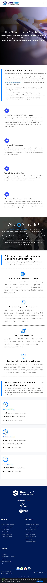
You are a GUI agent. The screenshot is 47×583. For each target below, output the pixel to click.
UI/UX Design (5, 529)
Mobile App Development (8, 524)
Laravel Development (31, 541)
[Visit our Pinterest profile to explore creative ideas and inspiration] (40, 572)
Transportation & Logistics (8, 556)
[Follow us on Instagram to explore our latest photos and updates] (42, 572)
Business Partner (23, 500)
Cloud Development (7, 534)
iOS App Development (31, 529)
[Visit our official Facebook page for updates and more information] (32, 572)
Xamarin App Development (13, 82)
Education (4, 559)
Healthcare (4, 554)
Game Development (7, 536)
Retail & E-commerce (7, 561)
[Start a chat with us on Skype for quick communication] (45, 572)
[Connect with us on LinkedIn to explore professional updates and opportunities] (37, 572)
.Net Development (30, 539)
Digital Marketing (6, 532)
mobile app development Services (20, 229)
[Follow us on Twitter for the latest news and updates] (34, 572)
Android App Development (32, 527)
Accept (39, 581)
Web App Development (7, 527)
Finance (4, 564)
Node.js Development (31, 534)
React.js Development (31, 532)
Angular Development (31, 536)
